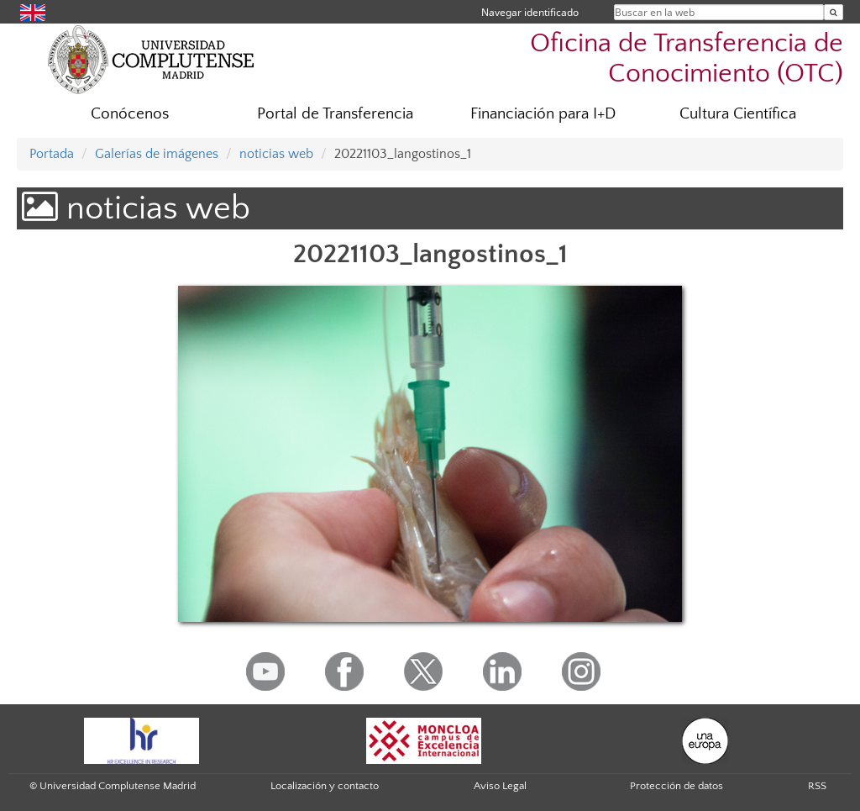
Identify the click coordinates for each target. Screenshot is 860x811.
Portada (51, 153)
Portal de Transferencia (335, 114)
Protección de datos (676, 786)
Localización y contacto (324, 786)
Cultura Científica (737, 114)
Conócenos (130, 114)
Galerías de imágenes (156, 153)
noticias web (276, 153)
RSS (817, 786)
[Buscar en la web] (833, 12)
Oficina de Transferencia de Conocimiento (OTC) (686, 58)
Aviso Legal (500, 786)
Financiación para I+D (543, 114)
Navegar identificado (530, 12)
